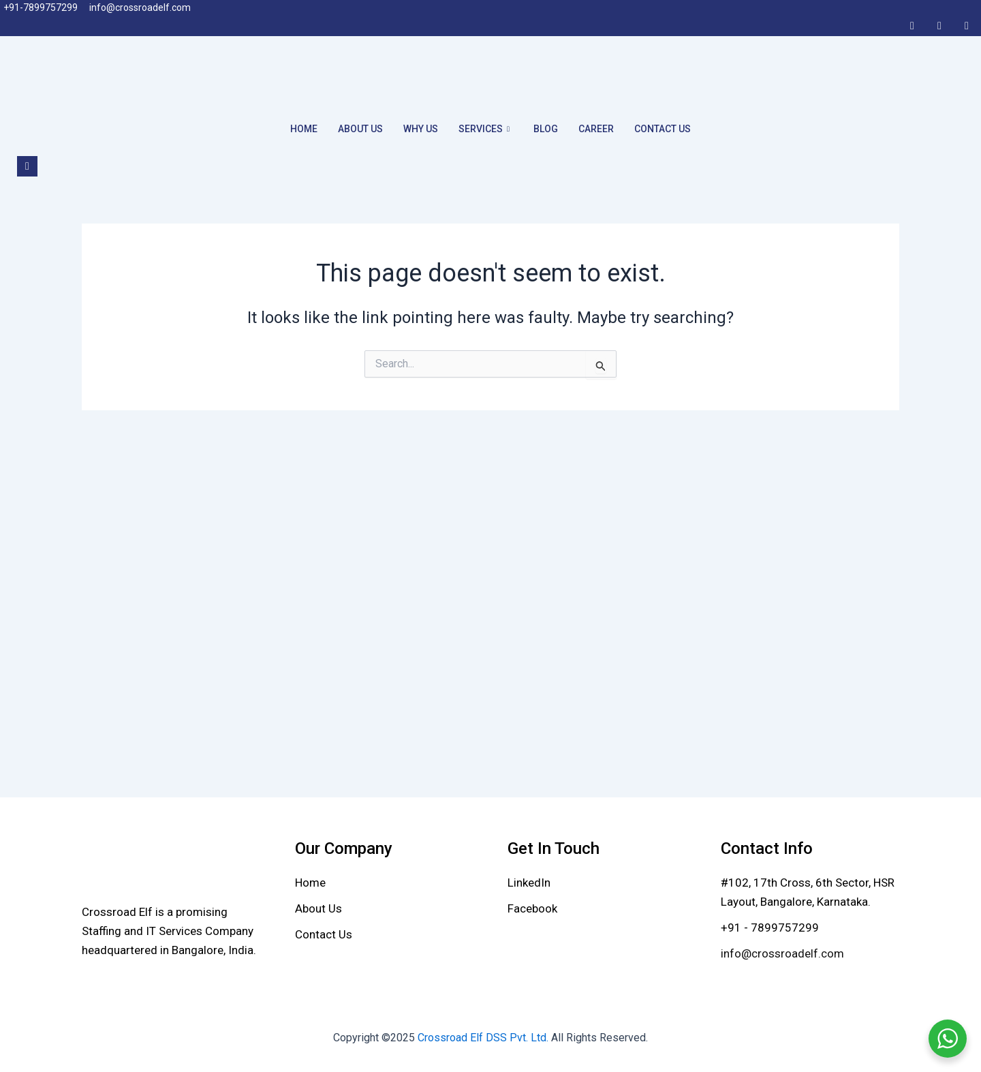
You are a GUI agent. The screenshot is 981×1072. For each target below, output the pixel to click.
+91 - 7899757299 (770, 927)
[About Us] (318, 908)
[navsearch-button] (27, 166)
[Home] (310, 882)
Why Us (420, 128)
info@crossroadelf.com (782, 953)
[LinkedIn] (939, 26)
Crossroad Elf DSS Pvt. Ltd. (484, 1037)
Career (596, 128)
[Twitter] (966, 26)
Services (485, 128)
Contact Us (662, 128)
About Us (360, 128)
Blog (545, 128)
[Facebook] (912, 26)
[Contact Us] (323, 934)
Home (303, 128)
